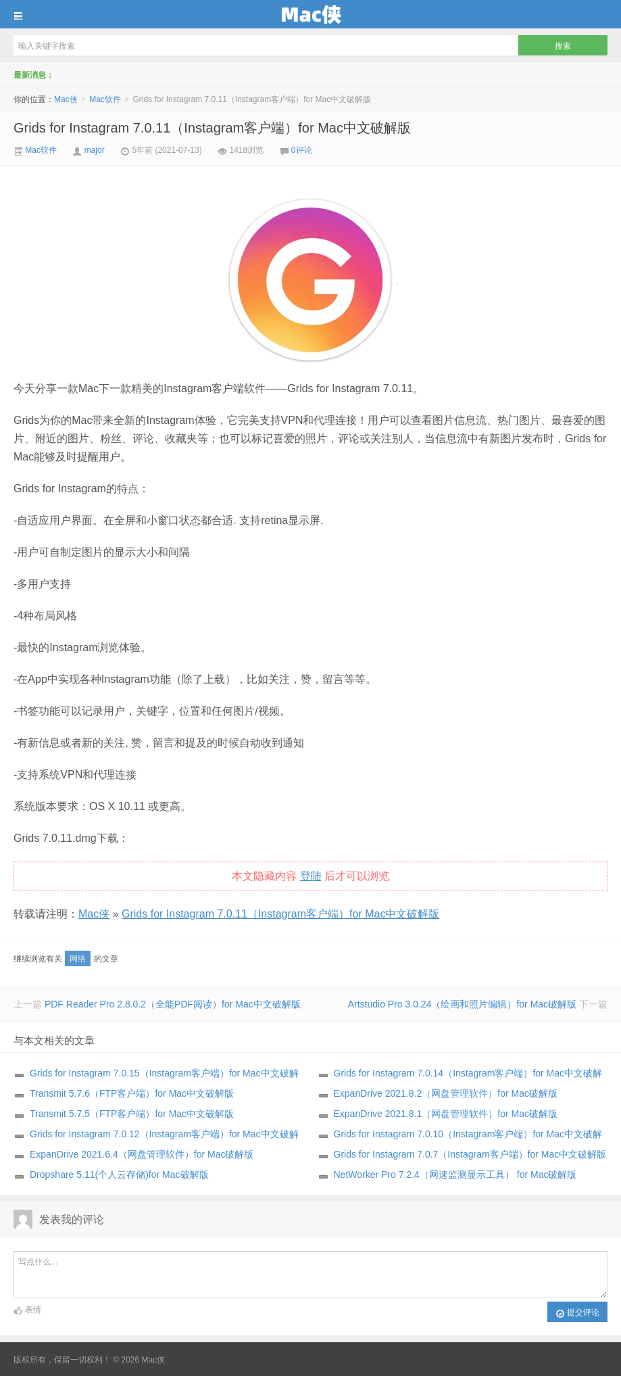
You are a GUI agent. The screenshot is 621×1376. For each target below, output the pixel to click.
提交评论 (577, 1313)
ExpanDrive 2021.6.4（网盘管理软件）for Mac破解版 (141, 1154)
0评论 (301, 150)
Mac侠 (310, 14)
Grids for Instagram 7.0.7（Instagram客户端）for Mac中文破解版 (470, 1154)
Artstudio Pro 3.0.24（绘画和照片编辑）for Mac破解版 (462, 1004)
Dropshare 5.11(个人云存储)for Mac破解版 (119, 1174)
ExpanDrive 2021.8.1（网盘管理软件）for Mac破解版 (445, 1113)
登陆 (311, 876)
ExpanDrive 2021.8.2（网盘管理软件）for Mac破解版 (445, 1093)
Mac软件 (105, 99)
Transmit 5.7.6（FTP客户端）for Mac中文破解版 (132, 1093)
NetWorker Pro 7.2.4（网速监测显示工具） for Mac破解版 (455, 1174)
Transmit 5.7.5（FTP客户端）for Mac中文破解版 (132, 1113)
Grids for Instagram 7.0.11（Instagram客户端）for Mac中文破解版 (212, 127)
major (94, 150)
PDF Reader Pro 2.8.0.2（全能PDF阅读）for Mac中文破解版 (173, 1004)
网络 (78, 959)
